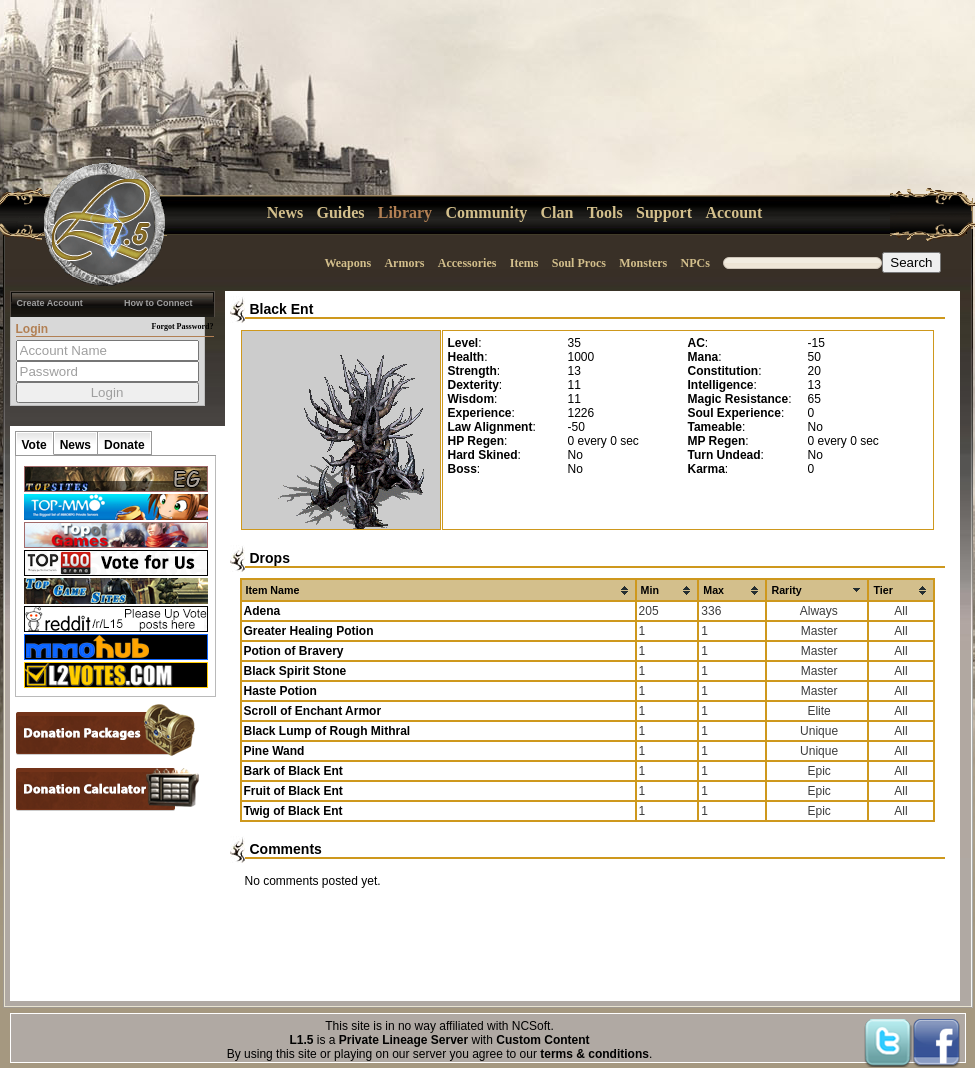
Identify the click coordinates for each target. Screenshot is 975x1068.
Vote (34, 445)
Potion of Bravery (294, 651)
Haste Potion (280, 691)
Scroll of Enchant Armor (313, 711)
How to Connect (158, 303)
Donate (124, 445)
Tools (605, 212)
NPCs (695, 263)
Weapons (347, 263)
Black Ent (282, 309)
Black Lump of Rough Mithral (327, 731)
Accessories (467, 263)
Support (664, 212)
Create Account (50, 303)
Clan (557, 212)
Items (524, 263)
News (285, 212)
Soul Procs (579, 263)
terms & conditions (594, 1054)
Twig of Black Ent (293, 811)
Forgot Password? (183, 326)
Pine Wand (274, 751)
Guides (341, 212)
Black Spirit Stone (295, 671)
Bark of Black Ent (293, 771)
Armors (404, 263)
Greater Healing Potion (309, 631)
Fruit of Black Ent (293, 791)
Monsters (643, 263)
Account (733, 212)
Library (405, 212)
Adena (262, 611)
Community (486, 212)
